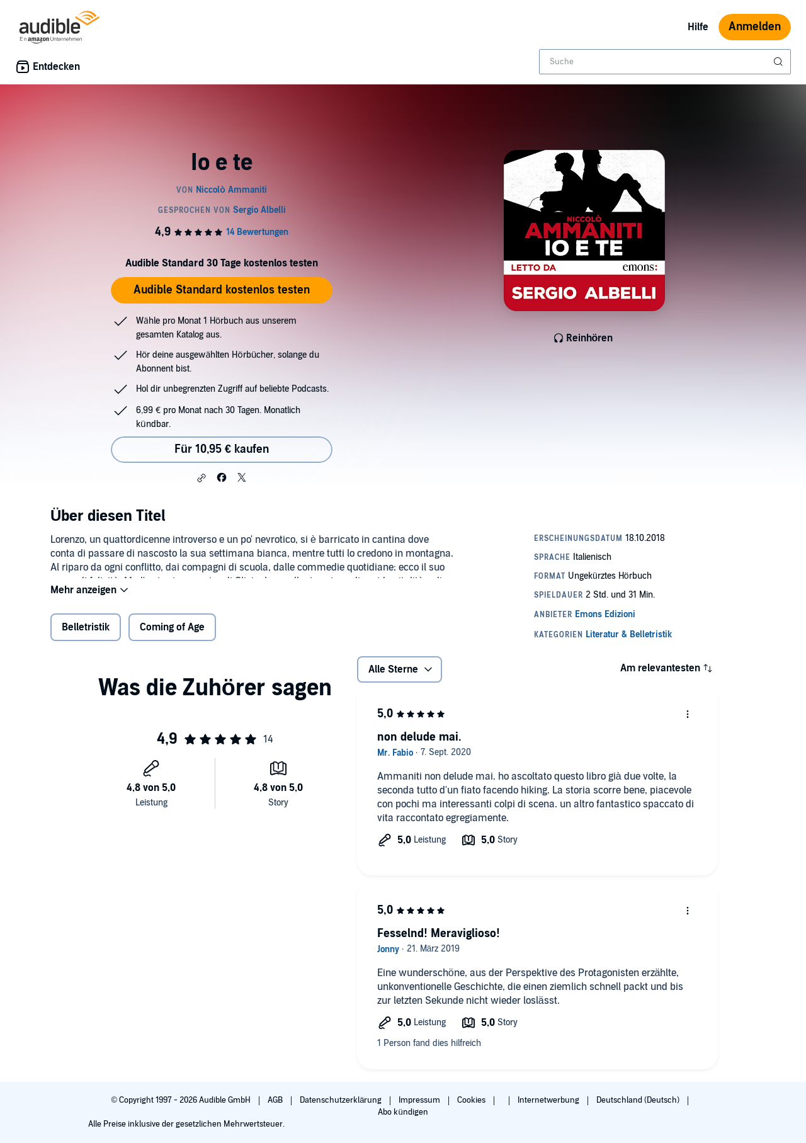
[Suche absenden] (779, 61)
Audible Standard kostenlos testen (221, 290)
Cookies (472, 1100)
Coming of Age (172, 635)
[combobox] (665, 61)
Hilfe (698, 27)
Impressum (420, 1100)
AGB (276, 1100)
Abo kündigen (403, 1112)
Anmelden (755, 26)
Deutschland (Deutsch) (638, 1100)
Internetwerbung (549, 1100)
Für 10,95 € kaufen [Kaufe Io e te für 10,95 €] (221, 449)
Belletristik (86, 635)
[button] (201, 478)
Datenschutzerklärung (341, 1100)
